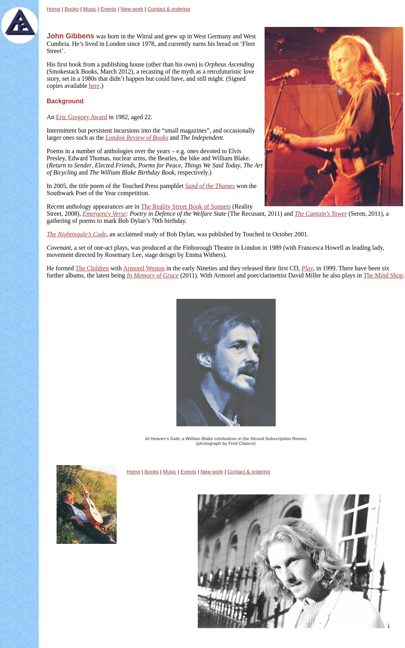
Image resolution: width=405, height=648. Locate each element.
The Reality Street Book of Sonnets (186, 206)
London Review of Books (137, 137)
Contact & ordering (169, 9)
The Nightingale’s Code (76, 234)
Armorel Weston (144, 268)
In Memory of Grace (153, 275)
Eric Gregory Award (81, 117)
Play (307, 268)
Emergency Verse (104, 213)
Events (109, 9)
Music (90, 9)
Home (54, 9)
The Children (92, 268)
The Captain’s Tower (321, 213)
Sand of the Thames (210, 185)
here (94, 85)
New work (132, 9)
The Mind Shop (383, 275)
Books (71, 9)
